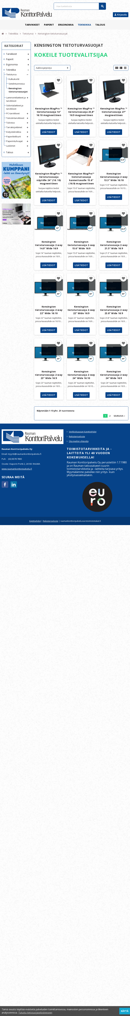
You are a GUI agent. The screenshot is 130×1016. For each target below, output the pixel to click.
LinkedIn (13, 484)
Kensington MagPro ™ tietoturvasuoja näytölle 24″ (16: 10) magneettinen (48, 178)
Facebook (5, 484)
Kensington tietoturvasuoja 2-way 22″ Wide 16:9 (81, 310)
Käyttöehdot (35, 521)
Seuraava (120, 415)
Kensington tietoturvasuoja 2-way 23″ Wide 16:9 (48, 375)
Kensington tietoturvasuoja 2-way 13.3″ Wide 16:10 (114, 177)
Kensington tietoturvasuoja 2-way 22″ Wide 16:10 (48, 310)
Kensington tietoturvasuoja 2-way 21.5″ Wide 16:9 (114, 245)
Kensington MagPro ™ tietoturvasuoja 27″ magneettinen (113, 112)
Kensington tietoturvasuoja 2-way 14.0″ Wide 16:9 (48, 245)
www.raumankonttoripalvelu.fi (17, 468)
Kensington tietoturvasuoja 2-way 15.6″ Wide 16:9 (81, 245)
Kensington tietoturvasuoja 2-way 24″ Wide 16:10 (81, 375)
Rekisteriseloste (77, 436)
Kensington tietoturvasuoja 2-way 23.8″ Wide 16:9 (114, 310)
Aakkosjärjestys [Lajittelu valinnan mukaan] (44, 67)
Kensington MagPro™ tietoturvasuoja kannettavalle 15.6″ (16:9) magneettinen (81, 178)
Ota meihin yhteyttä (78, 441)
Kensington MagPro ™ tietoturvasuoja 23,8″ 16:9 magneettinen (81, 112)
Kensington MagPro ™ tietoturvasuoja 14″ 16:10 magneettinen (48, 112)
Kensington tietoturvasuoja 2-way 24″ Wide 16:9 (114, 375)
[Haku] (80, 6)
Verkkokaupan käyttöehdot (82, 431)
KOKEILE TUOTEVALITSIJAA (70, 54)
